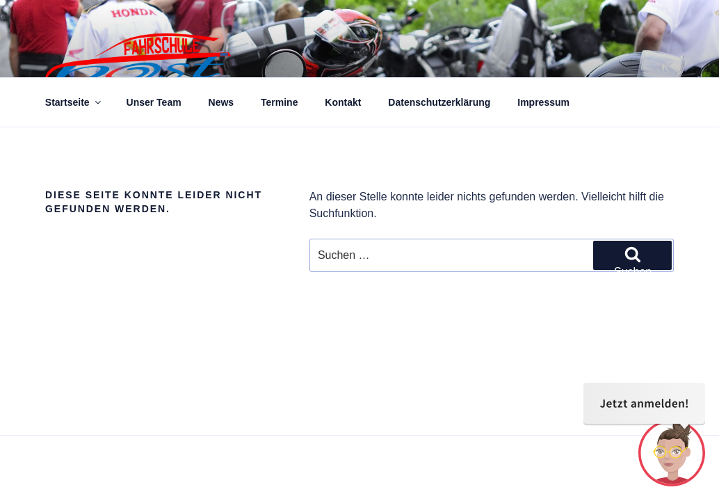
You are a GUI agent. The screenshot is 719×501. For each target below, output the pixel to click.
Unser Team (154, 102)
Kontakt (343, 102)
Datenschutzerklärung (439, 102)
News (221, 102)
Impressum (543, 102)
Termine (279, 102)
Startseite (74, 102)
